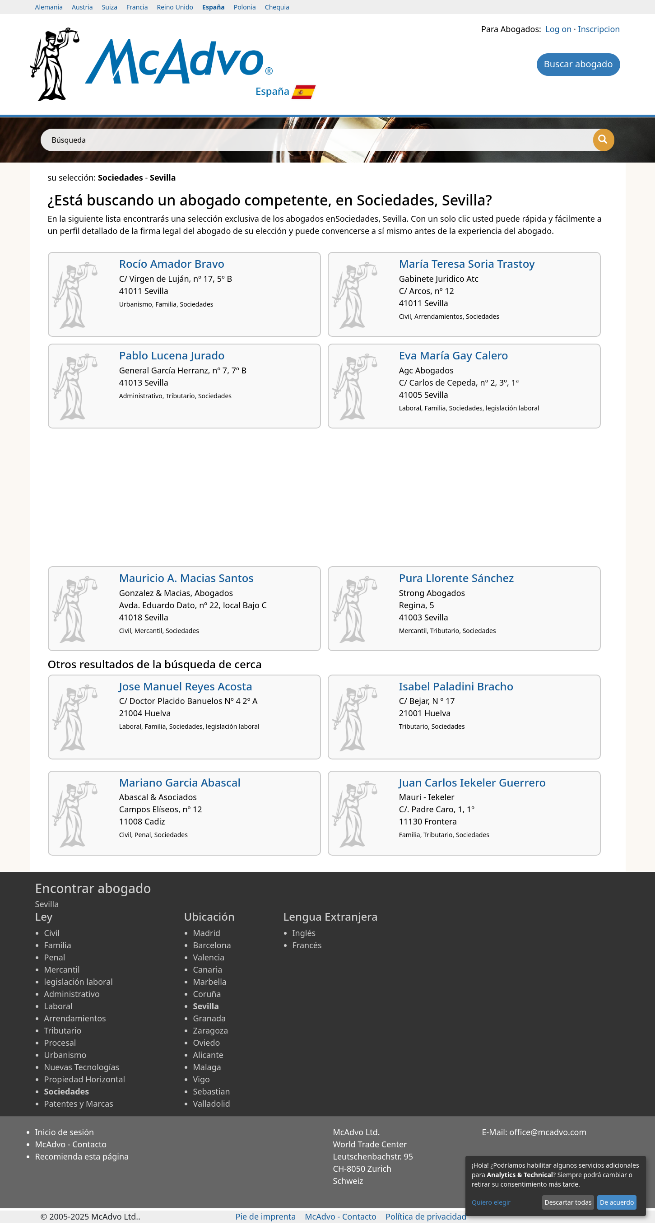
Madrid (207, 932)
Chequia (277, 7)
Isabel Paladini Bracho (456, 686)
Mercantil (62, 969)
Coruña (207, 993)
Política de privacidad (426, 1216)
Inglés (304, 932)
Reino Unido (175, 7)
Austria (82, 7)
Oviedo (206, 1042)
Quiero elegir (491, 1202)
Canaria (208, 969)
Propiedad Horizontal (84, 1079)
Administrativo (72, 993)
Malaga (207, 1067)
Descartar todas (568, 1202)
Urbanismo (65, 1054)
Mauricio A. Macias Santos (186, 577)
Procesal (60, 1042)
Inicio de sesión (64, 1132)
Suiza (109, 7)
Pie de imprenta (266, 1216)
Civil (52, 932)
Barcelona (212, 945)
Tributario (63, 1030)
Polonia (245, 7)
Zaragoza (210, 1030)
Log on (558, 28)
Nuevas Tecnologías (82, 1067)
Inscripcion (599, 28)
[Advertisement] (319, 501)
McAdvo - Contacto (71, 1144)
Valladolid (211, 1103)
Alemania (49, 7)
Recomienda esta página (82, 1156)
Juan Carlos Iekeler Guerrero (472, 782)
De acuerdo (617, 1202)
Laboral (58, 1006)
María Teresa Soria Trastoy (467, 263)
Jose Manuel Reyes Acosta (185, 686)
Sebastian (211, 1091)
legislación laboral (78, 981)
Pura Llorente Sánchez (456, 577)
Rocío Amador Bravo (172, 263)
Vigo (201, 1079)
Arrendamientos (75, 1018)
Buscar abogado (578, 64)
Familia (57, 945)
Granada (209, 1018)
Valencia (209, 957)
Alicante (208, 1054)
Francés (307, 945)
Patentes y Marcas (78, 1103)
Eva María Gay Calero (453, 355)
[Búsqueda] (603, 140)
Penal (54, 957)
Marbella (210, 981)
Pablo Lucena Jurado (172, 355)
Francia (137, 7)
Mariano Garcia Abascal (180, 782)
